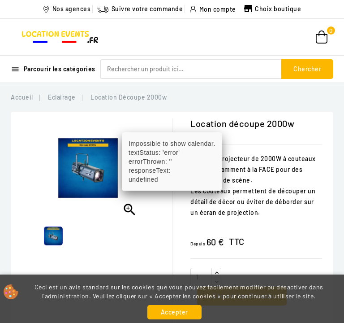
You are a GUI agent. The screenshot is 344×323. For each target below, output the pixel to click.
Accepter (174, 312)
